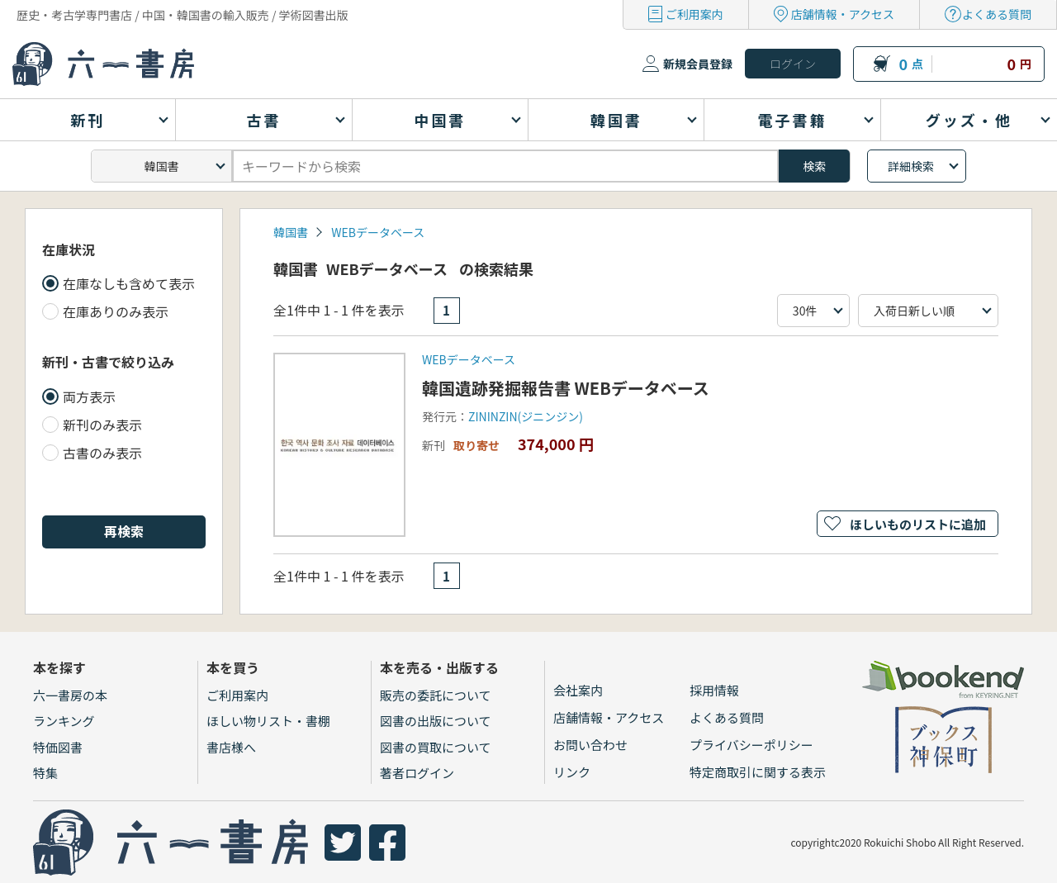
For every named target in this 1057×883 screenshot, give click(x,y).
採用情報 (714, 690)
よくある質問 (996, 14)
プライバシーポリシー (751, 744)
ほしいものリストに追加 (918, 524)
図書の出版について (435, 720)
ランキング (64, 720)
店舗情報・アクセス (842, 14)
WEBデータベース (377, 232)
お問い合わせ (590, 744)
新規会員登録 (697, 63)
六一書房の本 (70, 695)
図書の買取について (435, 747)
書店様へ (231, 747)
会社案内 (578, 690)
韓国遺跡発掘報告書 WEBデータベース (565, 388)
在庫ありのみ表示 (115, 311)
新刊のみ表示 (102, 424)
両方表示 (89, 396)
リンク (571, 772)
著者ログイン (417, 772)
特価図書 (58, 747)
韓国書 (290, 232)
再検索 (124, 531)
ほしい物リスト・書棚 (268, 720)
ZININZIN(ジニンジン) (525, 416)
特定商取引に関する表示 (758, 772)
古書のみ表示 (102, 453)
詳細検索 (911, 166)
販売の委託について (435, 695)
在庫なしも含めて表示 (129, 283)
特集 (45, 772)
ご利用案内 (694, 14)
